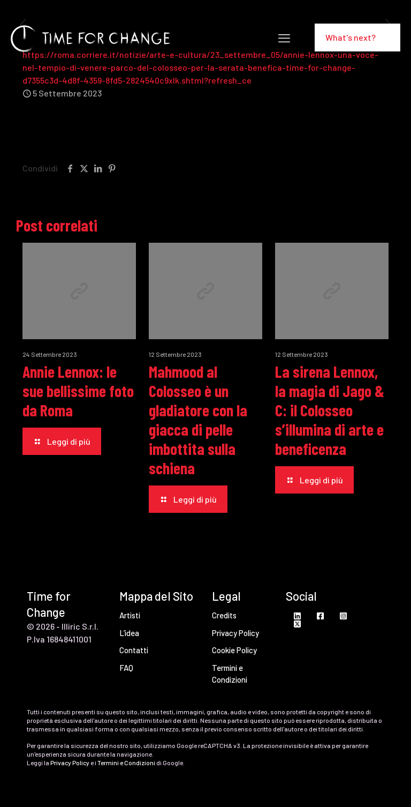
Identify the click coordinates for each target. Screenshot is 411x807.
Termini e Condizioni (229, 674)
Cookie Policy (234, 650)
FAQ (126, 667)
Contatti (133, 650)
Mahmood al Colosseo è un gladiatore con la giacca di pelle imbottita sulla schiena (198, 419)
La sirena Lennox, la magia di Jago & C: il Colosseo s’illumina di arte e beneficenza (329, 410)
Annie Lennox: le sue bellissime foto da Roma (78, 391)
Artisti (129, 615)
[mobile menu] (284, 37)
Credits (224, 615)
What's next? (357, 37)
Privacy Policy (235, 633)
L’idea (129, 633)
